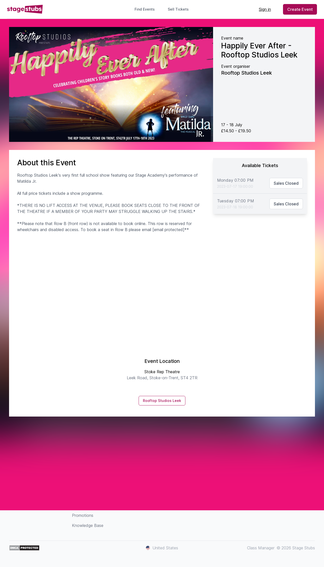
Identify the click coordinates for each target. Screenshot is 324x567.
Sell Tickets (180, 9)
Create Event (300, 9)
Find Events (145, 9)
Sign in (265, 9)
